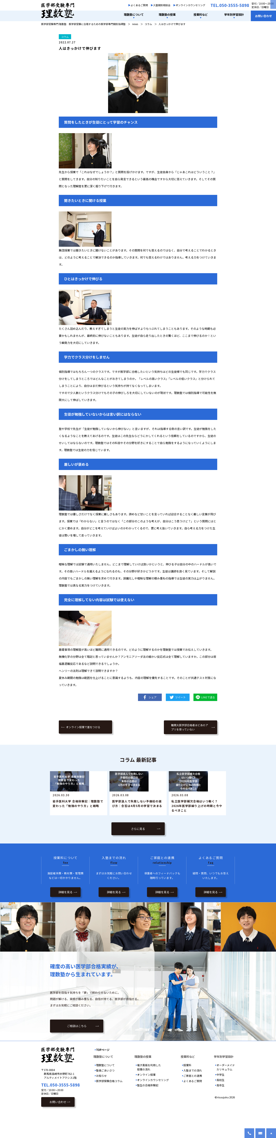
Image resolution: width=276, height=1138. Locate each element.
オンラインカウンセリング (190, 5)
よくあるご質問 (139, 5)
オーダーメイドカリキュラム (226, 1091)
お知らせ (101, 1099)
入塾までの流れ (192, 1094)
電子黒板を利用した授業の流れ (149, 1091)
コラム (65, 36)
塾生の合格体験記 (147, 1109)
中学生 (220, 1098)
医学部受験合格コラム (109, 1104)
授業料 (187, 1089)
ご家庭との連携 (192, 1099)
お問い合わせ (263, 16)
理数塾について (105, 1089)
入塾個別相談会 (161, 5)
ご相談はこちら (77, 1050)
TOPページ (102, 1073)
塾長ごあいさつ (105, 1094)
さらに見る (138, 852)
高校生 (220, 1103)
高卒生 (220, 1109)
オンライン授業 (146, 1098)
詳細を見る (65, 916)
